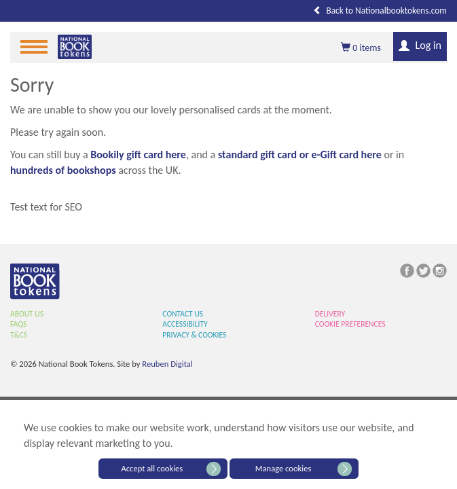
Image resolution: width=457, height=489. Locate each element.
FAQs (18, 324)
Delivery (330, 314)
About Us (26, 314)
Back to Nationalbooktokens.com (380, 10)
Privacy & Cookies (194, 335)
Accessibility (184, 324)
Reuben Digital (167, 364)
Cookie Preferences (350, 324)
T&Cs (18, 335)
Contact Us (182, 314)
